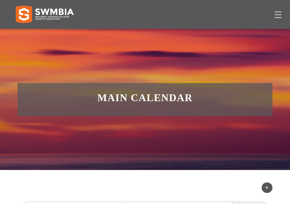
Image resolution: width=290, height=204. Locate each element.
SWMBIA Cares (261, 10)
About (213, 33)
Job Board (166, 33)
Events (192, 33)
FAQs (235, 10)
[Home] (45, 33)
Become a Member (250, 33)
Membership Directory (123, 33)
